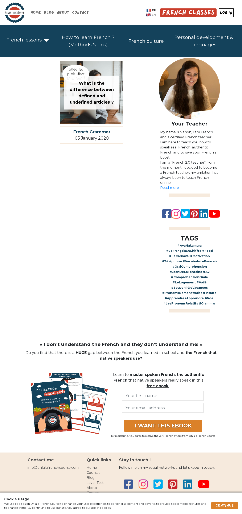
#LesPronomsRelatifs (180, 303)
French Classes (188, 12)
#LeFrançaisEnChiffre (183, 251)
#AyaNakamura (189, 245)
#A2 (206, 272)
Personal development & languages (203, 41)
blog (91, 478)
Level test (95, 483)
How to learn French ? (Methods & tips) (88, 41)
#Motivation (200, 256)
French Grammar (91, 131)
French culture (146, 41)
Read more (169, 188)
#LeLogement (184, 282)
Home (35, 13)
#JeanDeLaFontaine (185, 272)
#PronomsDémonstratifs (182, 293)
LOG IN (226, 13)
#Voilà (201, 282)
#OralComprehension (189, 266)
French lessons (24, 40)
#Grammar (207, 303)
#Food (207, 251)
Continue (225, 505)
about (92, 488)
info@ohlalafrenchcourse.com (53, 468)
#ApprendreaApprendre (184, 298)
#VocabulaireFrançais (200, 261)
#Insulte (210, 293)
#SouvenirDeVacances (189, 288)
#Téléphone (172, 261)
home (92, 468)
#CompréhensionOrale (189, 277)
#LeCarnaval (179, 256)
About (63, 13)
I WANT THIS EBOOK (163, 425)
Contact (80, 13)
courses (93, 473)
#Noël (209, 298)
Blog (49, 13)
